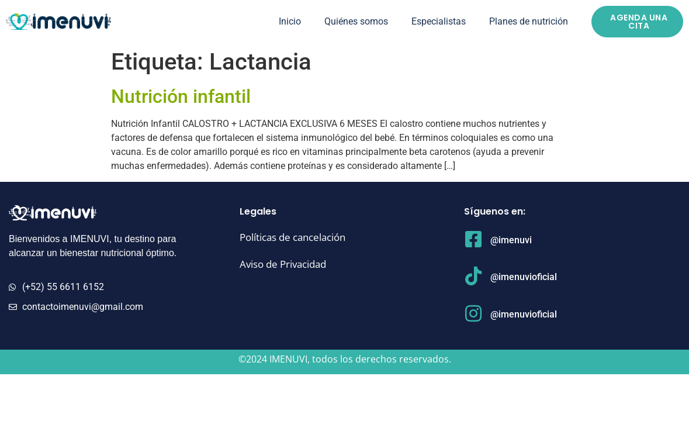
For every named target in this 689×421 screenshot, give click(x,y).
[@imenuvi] (473, 239)
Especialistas (438, 21)
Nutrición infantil (181, 96)
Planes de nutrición (528, 21)
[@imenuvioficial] (473, 276)
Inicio (290, 21)
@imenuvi (511, 240)
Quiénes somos (356, 21)
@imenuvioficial (523, 276)
